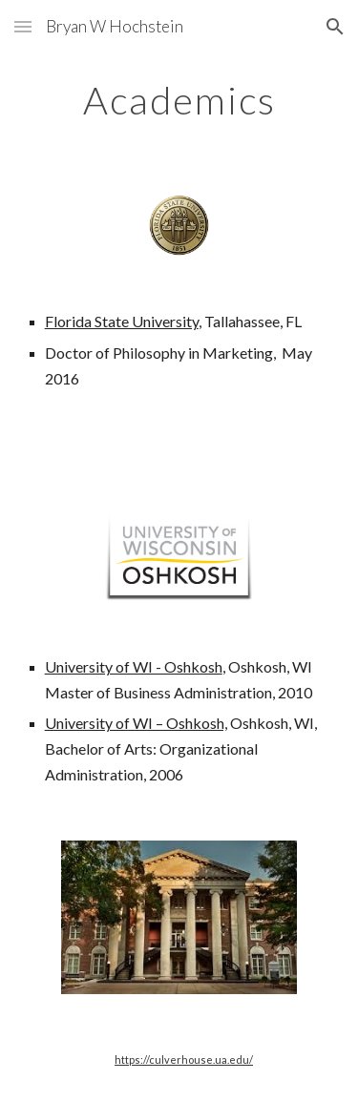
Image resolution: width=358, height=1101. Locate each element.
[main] (179, 100)
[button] (23, 26)
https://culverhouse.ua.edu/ (184, 1059)
